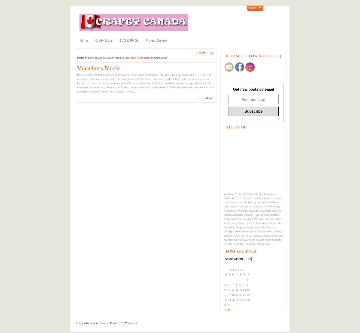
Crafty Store (103, 40)
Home (83, 40)
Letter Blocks (130, 58)
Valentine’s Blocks (98, 68)
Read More (208, 98)
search (252, 7)
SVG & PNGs (129, 40)
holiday (118, 58)
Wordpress (130, 323)
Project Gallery (156, 40)
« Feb (227, 309)
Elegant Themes (99, 323)
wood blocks (144, 58)
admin (91, 58)
